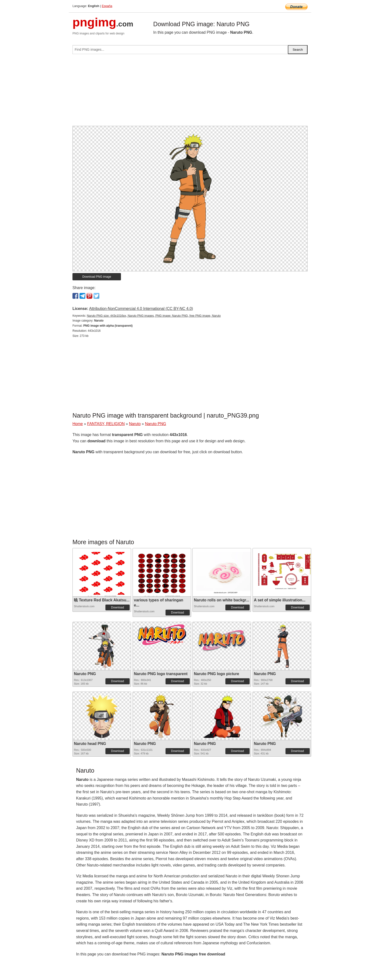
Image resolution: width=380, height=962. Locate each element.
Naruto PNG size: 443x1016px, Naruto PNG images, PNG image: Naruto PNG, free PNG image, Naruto (154, 315)
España (107, 6)
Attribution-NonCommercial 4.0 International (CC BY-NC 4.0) (141, 309)
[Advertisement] (190, 92)
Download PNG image (96, 276)
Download (117, 607)
